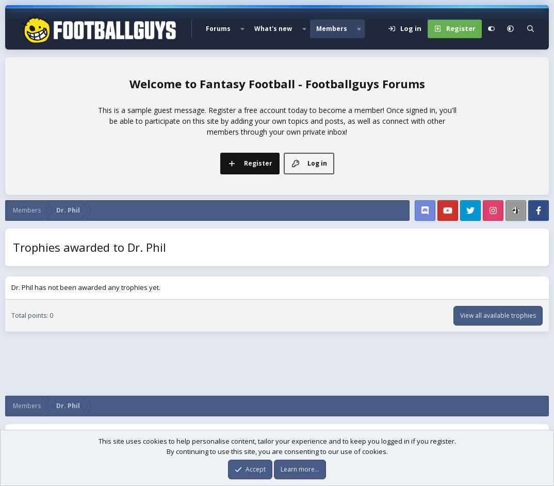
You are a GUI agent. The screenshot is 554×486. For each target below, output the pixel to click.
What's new (273, 28)
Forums (218, 28)
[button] (242, 29)
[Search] (530, 29)
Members (331, 28)
